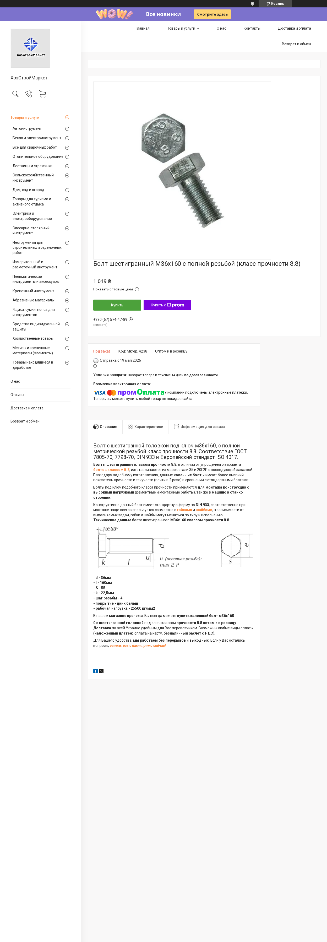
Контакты (252, 28)
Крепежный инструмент (33, 291)
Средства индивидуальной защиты (36, 326)
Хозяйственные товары (33, 338)
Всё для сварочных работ (35, 147)
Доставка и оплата (26, 408)
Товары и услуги (24, 117)
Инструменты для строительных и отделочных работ (37, 247)
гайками (184, 510)
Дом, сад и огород (28, 190)
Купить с (167, 305)
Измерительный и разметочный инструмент (35, 264)
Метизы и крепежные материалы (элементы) (33, 350)
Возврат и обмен (25, 421)
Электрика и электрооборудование (32, 216)
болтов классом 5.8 (111, 470)
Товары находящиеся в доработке (33, 365)
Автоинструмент (27, 128)
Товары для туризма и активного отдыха (32, 201)
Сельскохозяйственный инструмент (33, 177)
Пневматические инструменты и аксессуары (36, 279)
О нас (15, 381)
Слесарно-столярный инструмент (31, 230)
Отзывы (17, 395)
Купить (117, 305)
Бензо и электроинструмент (37, 138)
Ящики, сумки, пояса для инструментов (34, 312)
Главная (143, 28)
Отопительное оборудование (38, 156)
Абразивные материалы (33, 300)
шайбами (204, 510)
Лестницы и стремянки (32, 166)
